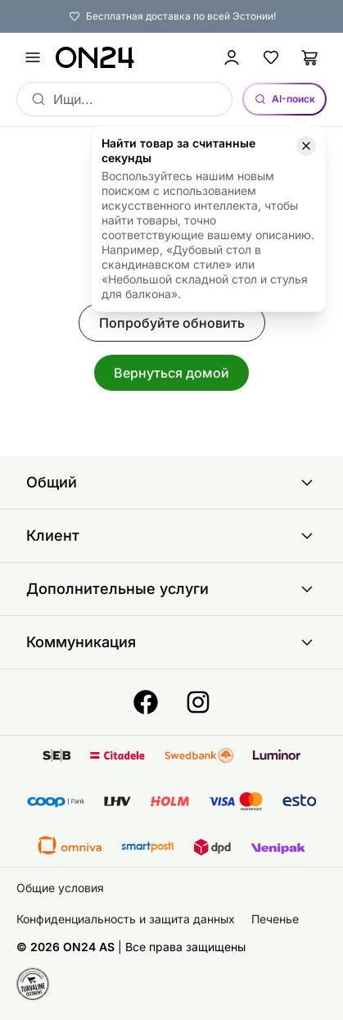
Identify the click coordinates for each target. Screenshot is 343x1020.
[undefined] (32, 57)
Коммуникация (171, 642)
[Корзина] (310, 57)
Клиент (171, 536)
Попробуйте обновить (172, 323)
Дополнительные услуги (171, 589)
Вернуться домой (171, 373)
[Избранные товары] (271, 57)
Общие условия (60, 888)
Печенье (275, 919)
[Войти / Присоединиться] (231, 57)
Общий (171, 482)
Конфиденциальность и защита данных (125, 919)
